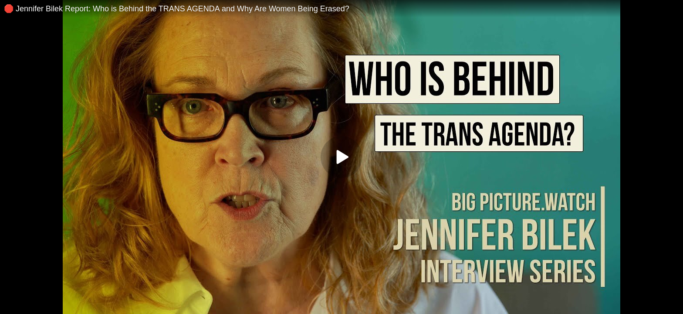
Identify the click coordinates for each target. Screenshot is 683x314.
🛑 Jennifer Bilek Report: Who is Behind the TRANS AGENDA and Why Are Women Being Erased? (176, 8)
